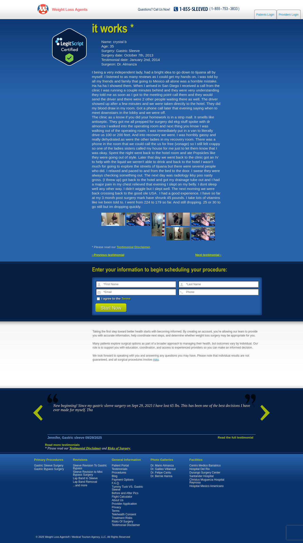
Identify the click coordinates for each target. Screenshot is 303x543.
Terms (125, 298)
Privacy (116, 507)
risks (156, 359)
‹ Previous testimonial (108, 255)
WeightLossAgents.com (69, 9)
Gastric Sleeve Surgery (48, 465)
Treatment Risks (122, 518)
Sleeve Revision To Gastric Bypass (90, 467)
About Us (117, 500)
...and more (80, 485)
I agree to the (113, 298)
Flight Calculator (122, 496)
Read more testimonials (62, 445)
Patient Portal (120, 465)
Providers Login (289, 14)
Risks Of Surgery (122, 521)
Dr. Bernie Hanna (161, 476)
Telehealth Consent (124, 514)
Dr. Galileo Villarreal (163, 469)
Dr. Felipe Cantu (161, 472)
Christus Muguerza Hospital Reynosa (206, 481)
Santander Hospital (201, 476)
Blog (114, 476)
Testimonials (119, 469)
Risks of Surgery (119, 448)
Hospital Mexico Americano (206, 486)
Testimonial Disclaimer (133, 247)
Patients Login (265, 14)
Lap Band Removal (85, 481)
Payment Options (123, 479)
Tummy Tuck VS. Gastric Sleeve (127, 488)
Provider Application (124, 503)
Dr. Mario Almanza (162, 465)
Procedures (119, 472)
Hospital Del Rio (199, 469)
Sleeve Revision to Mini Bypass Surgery (87, 473)
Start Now (111, 307)
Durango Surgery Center (204, 472)
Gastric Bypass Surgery (49, 469)
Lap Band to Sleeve (85, 478)
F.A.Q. (116, 483)
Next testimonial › (208, 255)
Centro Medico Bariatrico (205, 465)
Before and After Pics (125, 493)
